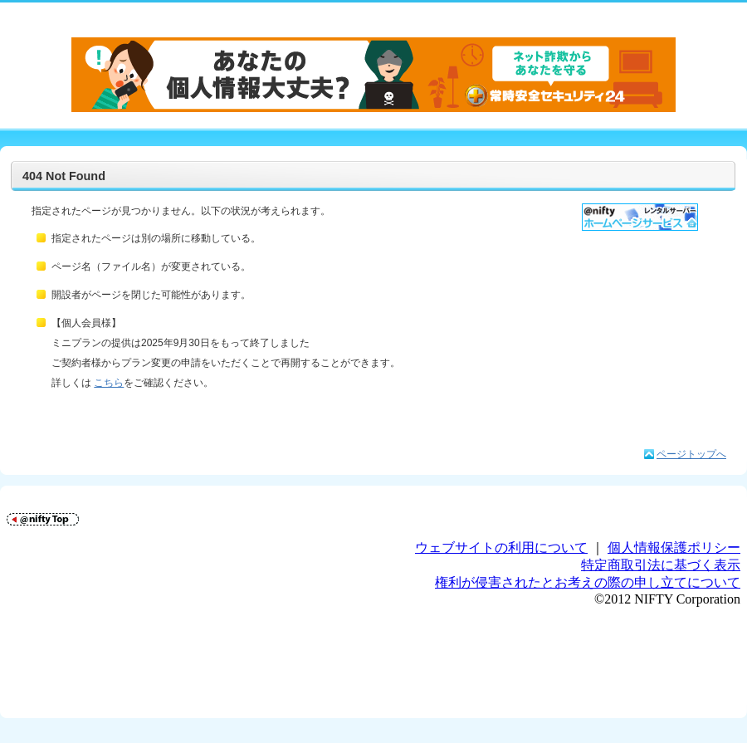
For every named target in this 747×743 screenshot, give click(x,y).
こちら (109, 383)
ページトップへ (691, 454)
